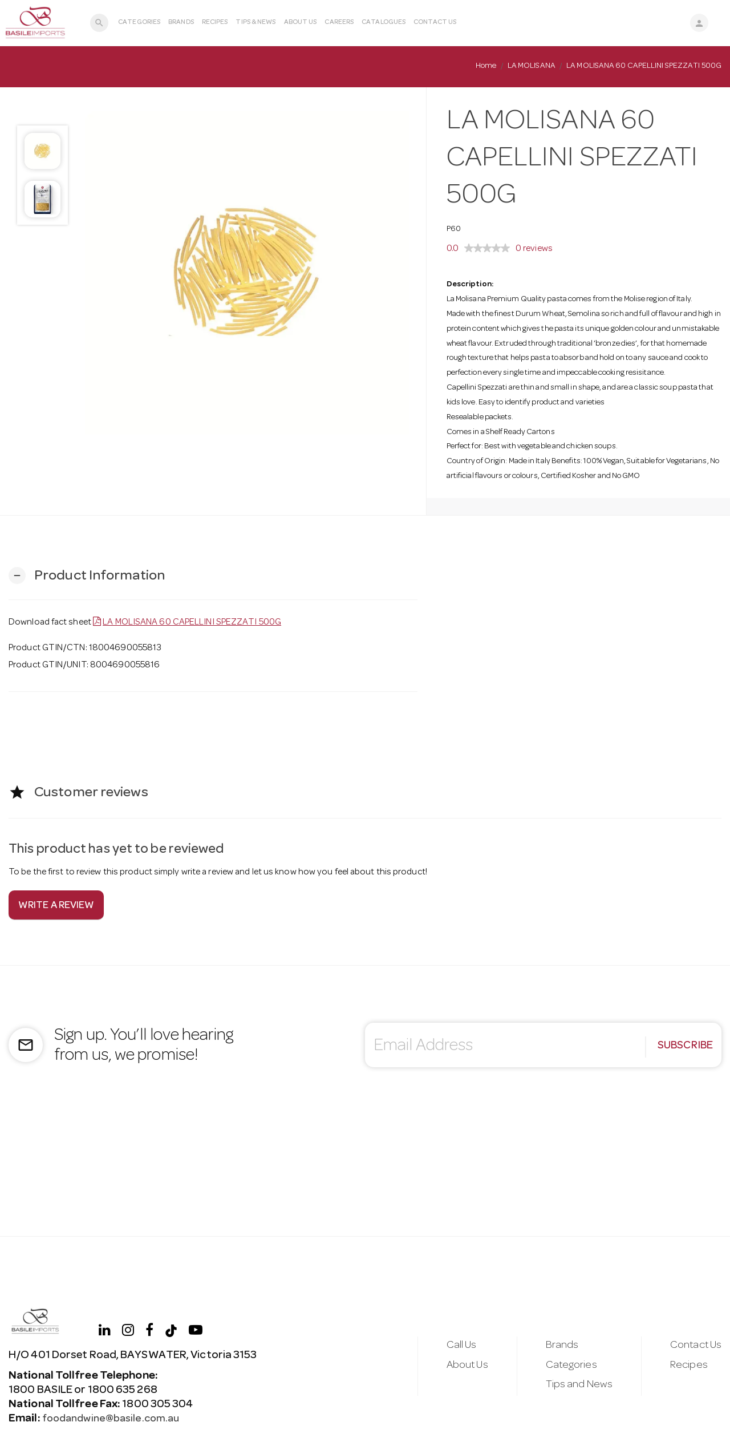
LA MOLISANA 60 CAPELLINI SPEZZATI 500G (192, 622)
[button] (87, 575)
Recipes (214, 22)
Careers (338, 22)
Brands (180, 22)
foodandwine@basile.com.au (114, 1419)
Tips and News (574, 1386)
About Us (299, 22)
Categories (138, 22)
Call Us (453, 1345)
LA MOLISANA (531, 66)
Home (486, 66)
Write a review (56, 906)
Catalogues (383, 22)
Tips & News (255, 22)
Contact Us (434, 22)
